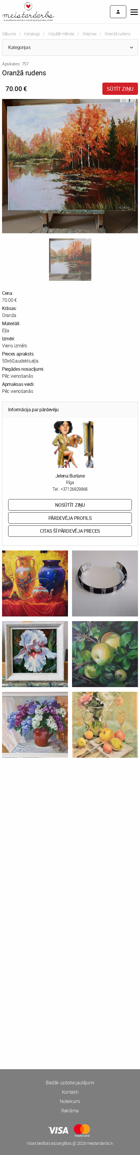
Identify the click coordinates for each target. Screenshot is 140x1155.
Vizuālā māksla (61, 33)
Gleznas (90, 33)
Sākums (9, 33)
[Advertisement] (70, 844)
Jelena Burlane (70, 476)
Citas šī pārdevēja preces (70, 531)
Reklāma (70, 1110)
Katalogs (32, 33)
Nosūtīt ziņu (70, 505)
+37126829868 (74, 489)
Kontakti (70, 1092)
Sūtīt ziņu (120, 88)
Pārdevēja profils (70, 518)
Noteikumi (70, 1101)
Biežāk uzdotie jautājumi (70, 1082)
